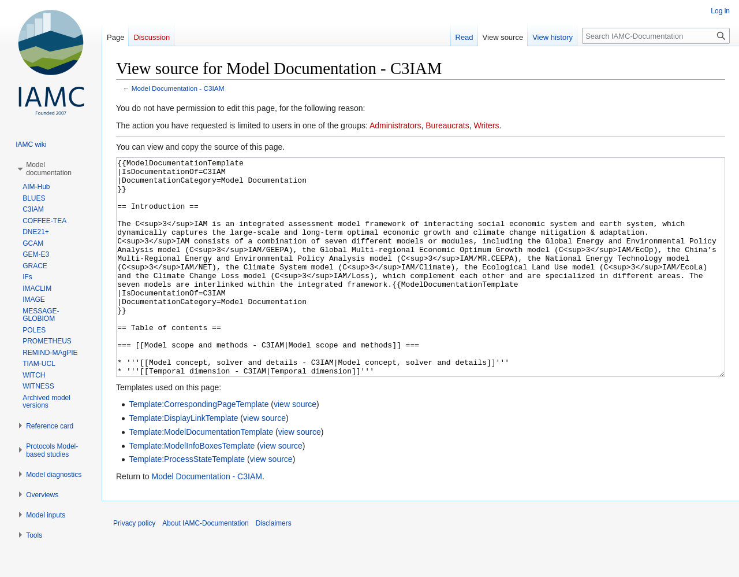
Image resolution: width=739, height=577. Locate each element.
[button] (49, 169)
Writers (486, 125)
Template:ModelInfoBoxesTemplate (192, 489)
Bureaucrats (447, 125)
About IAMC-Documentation (205, 567)
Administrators (395, 125)
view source (295, 447)
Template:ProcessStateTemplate (187, 502)
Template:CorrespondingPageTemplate (198, 447)
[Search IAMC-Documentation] (656, 36)
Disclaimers (274, 567)
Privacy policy (134, 567)
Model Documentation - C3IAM (178, 88)
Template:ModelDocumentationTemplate (201, 475)
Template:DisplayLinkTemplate (183, 461)
